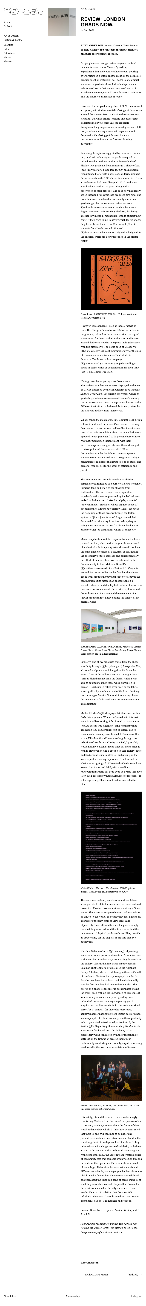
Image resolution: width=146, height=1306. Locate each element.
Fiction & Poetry (13, 39)
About (7, 22)
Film (6, 49)
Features (8, 44)
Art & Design (11, 35)
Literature (9, 53)
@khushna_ (116, 951)
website (105, 342)
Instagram (136, 1296)
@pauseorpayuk (91, 363)
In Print (8, 26)
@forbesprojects (109, 713)
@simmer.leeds (90, 232)
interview (135, 955)
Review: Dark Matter (96, 1274)
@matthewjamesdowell (95, 568)
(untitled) (133, 1274)
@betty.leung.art (112, 666)
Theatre (8, 61)
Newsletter (10, 1296)
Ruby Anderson (89, 1262)
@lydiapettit (97, 1026)
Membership (73, 1296)
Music (7, 57)
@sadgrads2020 (114, 169)
